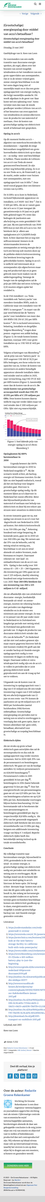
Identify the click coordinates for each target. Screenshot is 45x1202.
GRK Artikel (21, 1050)
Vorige (25, 13)
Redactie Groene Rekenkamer (17, 1048)
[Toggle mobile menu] (40, 4)
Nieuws (29, 1050)
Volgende (34, 13)
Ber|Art (17, 1180)
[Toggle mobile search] (35, 4)
